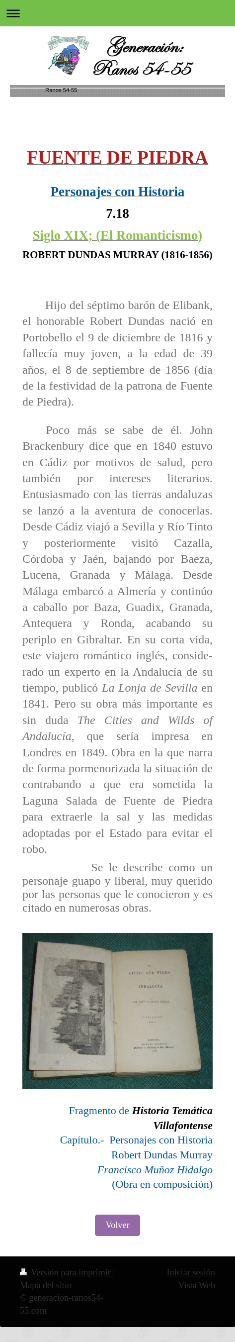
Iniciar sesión (191, 1272)
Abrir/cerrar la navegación (117, 13)
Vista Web (196, 1285)
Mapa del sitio (46, 1285)
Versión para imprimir (66, 1272)
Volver (117, 1225)
